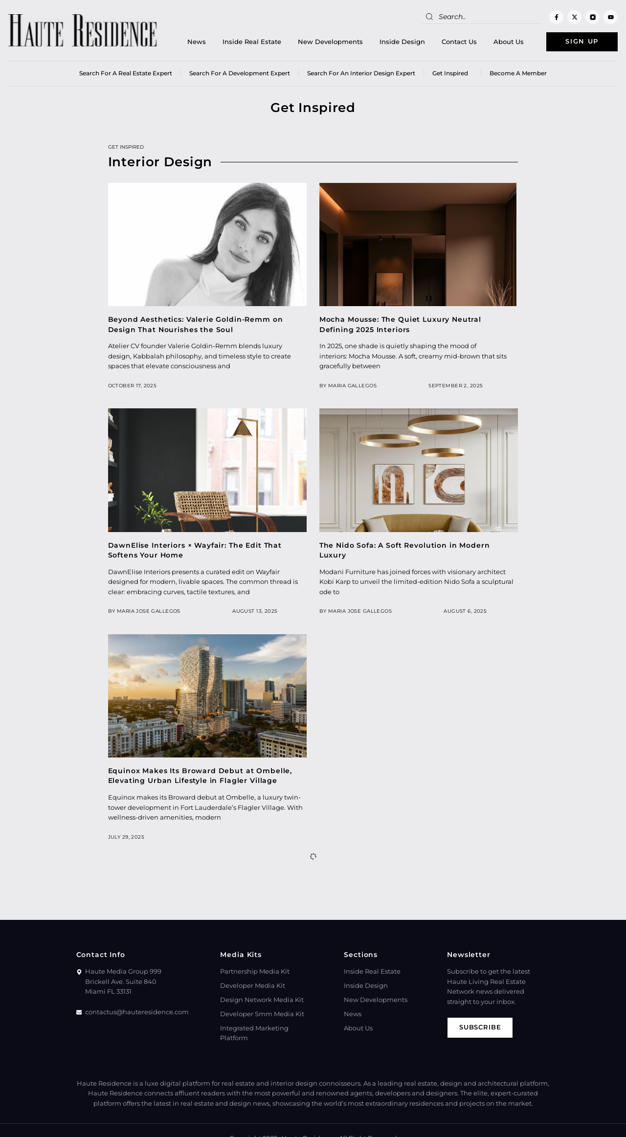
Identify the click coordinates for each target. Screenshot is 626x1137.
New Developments (330, 41)
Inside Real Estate (252, 41)
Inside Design (402, 41)
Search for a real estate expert (125, 73)
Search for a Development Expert (239, 73)
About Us (508, 41)
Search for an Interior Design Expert (361, 73)
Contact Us (459, 41)
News (196, 41)
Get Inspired (452, 73)
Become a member (518, 73)
